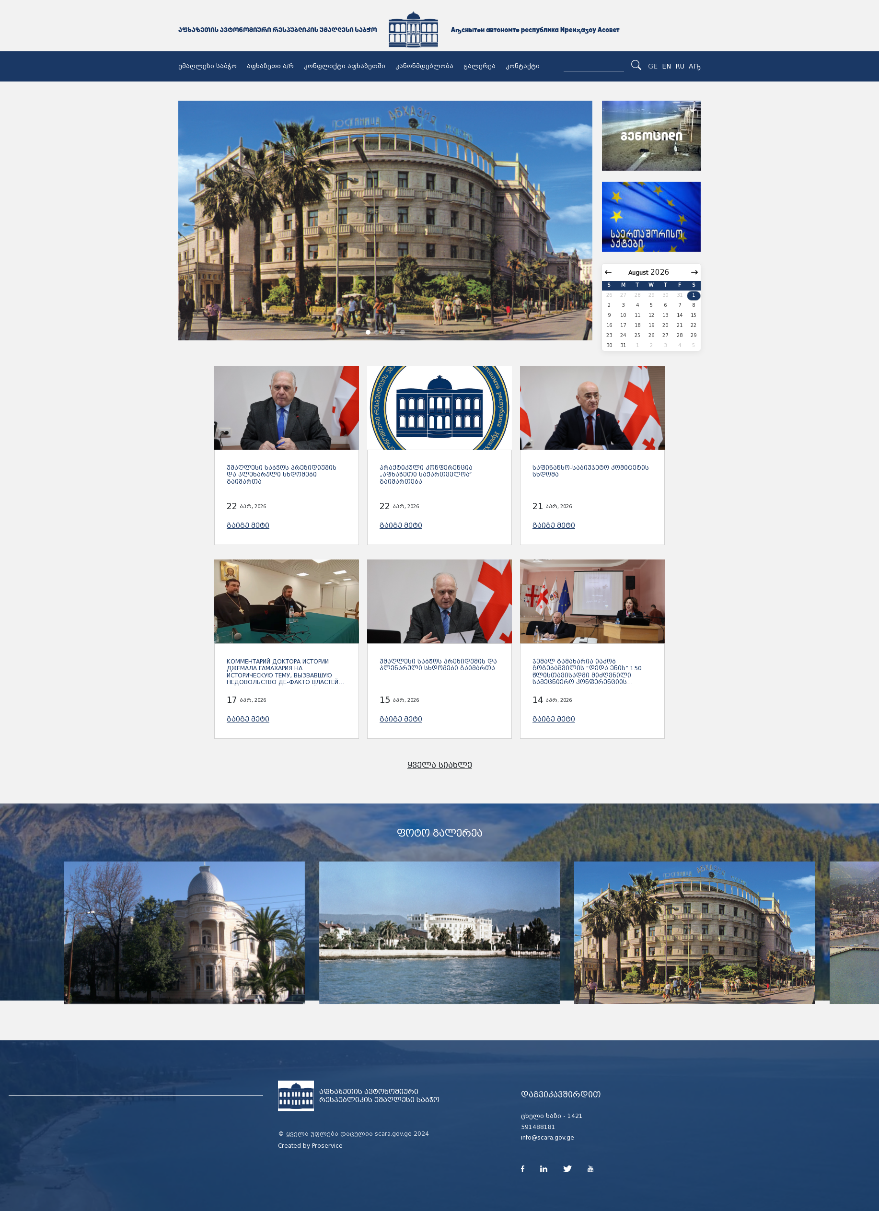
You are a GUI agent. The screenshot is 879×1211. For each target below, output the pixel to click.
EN (666, 66)
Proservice (327, 1145)
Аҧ (695, 66)
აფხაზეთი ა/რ (270, 66)
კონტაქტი (523, 66)
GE (653, 66)
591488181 (538, 1127)
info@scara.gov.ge (547, 1137)
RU (679, 66)
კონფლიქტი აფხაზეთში (344, 66)
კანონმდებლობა (424, 66)
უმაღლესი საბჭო (207, 66)
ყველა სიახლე (439, 765)
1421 (575, 1116)
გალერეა (479, 66)
